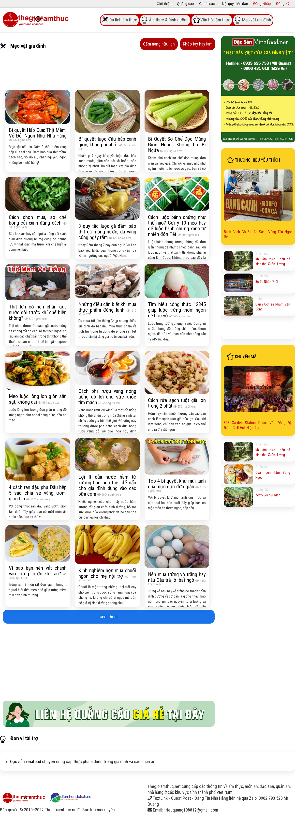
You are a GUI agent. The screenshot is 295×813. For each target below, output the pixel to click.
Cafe (258, 299)
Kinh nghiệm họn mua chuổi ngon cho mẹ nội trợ (107, 573)
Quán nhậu (262, 276)
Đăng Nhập (262, 4)
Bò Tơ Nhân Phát (266, 282)
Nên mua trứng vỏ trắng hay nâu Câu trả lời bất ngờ (177, 577)
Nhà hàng (261, 253)
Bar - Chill (230, 415)
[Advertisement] (109, 660)
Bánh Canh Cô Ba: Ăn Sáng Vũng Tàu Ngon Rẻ (258, 234)
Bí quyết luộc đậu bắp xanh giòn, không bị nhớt (107, 142)
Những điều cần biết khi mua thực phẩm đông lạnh (107, 307)
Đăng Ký (282, 4)
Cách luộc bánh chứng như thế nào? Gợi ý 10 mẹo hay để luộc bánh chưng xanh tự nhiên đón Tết (177, 225)
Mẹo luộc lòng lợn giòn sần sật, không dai (38, 399)
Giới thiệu (164, 4)
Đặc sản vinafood (25, 761)
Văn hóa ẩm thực (215, 19)
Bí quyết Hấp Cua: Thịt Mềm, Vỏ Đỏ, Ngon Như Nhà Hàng (38, 133)
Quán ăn (229, 224)
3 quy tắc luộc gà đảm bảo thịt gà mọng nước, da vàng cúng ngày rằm (107, 231)
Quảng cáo (185, 4)
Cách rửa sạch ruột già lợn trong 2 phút (177, 403)
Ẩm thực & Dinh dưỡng (169, 19)
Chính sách (208, 4)
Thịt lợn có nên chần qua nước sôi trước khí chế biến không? (38, 312)
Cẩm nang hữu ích (159, 43)
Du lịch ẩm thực (123, 19)
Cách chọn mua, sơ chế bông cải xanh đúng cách (38, 220)
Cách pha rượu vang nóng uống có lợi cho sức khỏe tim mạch (107, 396)
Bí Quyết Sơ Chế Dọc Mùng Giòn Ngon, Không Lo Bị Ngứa (177, 144)
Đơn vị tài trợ (24, 738)
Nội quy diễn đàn (235, 4)
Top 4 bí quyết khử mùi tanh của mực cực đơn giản (177, 484)
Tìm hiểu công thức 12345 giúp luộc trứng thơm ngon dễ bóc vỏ (177, 310)
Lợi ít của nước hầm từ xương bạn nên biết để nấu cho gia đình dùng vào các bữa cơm (107, 485)
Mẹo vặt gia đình (256, 19)
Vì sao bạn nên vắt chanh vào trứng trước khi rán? (38, 571)
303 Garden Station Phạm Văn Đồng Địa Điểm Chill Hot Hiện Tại (258, 425)
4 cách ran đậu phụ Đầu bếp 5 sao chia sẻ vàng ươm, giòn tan (38, 493)
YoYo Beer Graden (267, 495)
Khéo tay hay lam (197, 43)
